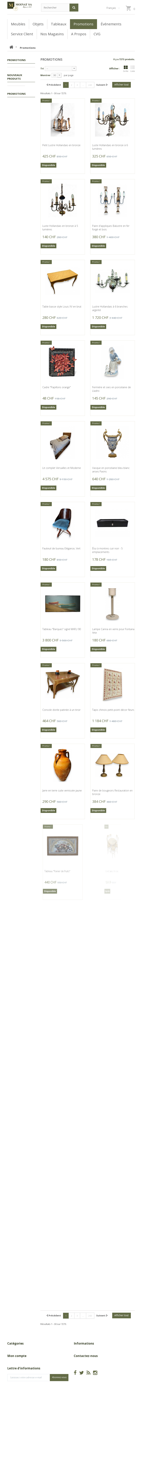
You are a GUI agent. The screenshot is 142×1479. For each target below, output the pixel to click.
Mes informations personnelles (25, 1412)
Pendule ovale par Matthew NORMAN (17, 804)
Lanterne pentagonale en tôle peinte (19, 585)
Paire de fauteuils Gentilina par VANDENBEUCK (17, 1024)
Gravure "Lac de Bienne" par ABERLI (21, 969)
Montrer (45, 75)
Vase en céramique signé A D (18, 187)
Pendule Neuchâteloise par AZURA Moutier (20, 694)
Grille (125, 68)
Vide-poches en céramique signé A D (19, 131)
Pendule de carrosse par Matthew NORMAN (20, 751)
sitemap (78, 1372)
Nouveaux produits (14, 98)
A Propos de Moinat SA (87, 1367)
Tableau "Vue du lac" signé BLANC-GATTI (19, 913)
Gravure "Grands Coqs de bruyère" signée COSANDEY (20, 411)
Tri (42, 68)
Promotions (18, 69)
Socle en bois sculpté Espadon (19, 641)
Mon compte (16, 1383)
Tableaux (16, 75)
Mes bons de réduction (20, 1417)
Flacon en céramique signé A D (19, 357)
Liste (132, 68)
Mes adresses (15, 1406)
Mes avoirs (13, 1401)
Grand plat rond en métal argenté (18, 856)
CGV (76, 1356)
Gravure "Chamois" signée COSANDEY (18, 469)
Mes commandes (17, 1390)
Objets (15, 86)
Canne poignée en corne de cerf (17, 1082)
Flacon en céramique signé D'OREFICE (19, 244)
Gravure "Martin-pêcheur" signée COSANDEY (16, 527)
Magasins (79, 1361)
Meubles (16, 80)
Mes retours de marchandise (23, 1395)
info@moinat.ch (83, 1404)
